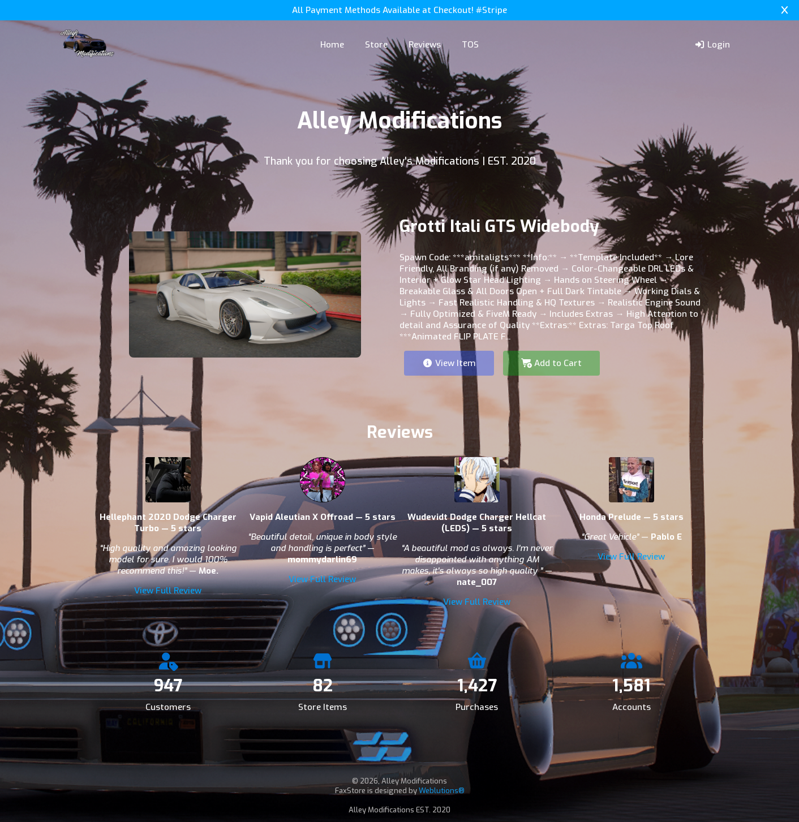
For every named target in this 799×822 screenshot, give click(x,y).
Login (712, 44)
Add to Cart (551, 363)
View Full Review (167, 590)
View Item (449, 363)
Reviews (425, 44)
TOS (470, 44)
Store (376, 44)
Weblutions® (442, 790)
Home (332, 44)
